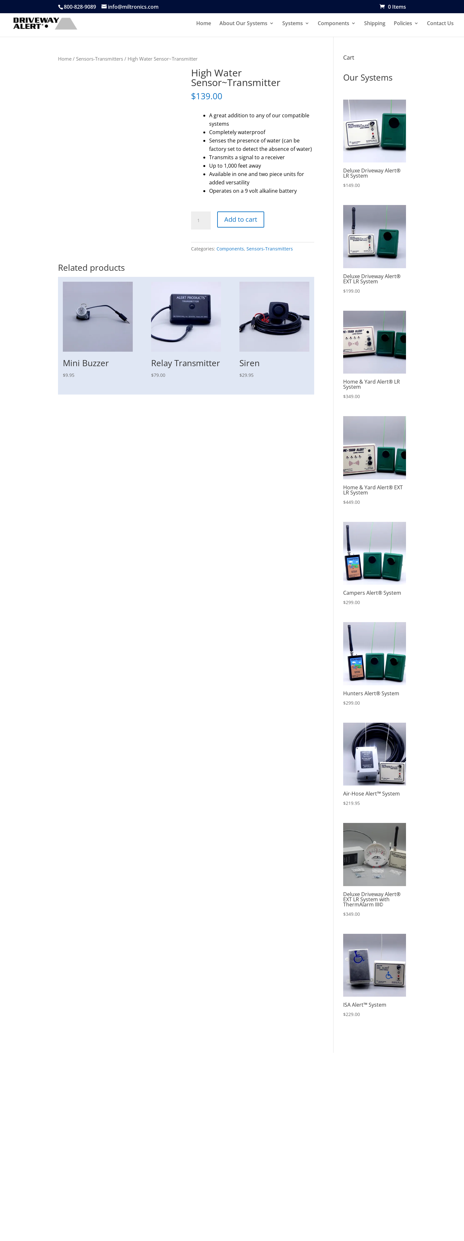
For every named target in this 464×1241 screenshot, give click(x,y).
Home (203, 24)
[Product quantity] (200, 220)
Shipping (374, 24)
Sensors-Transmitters (99, 58)
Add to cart (240, 219)
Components (333, 24)
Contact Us (440, 24)
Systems (292, 24)
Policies (403, 24)
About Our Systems (243, 24)
